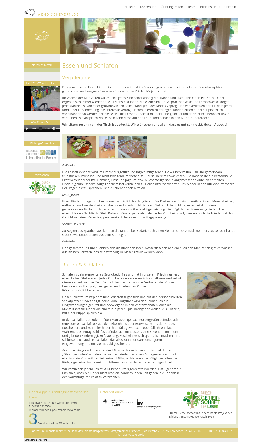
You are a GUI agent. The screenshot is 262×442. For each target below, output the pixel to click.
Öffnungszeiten (172, 7)
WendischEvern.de (51, 14)
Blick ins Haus (210, 7)
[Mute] (53, 128)
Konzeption (148, 7)
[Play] (27, 128)
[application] (46, 98)
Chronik (230, 7)
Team (191, 7)
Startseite (128, 7)
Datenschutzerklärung (35, 439)
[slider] (40, 128)
